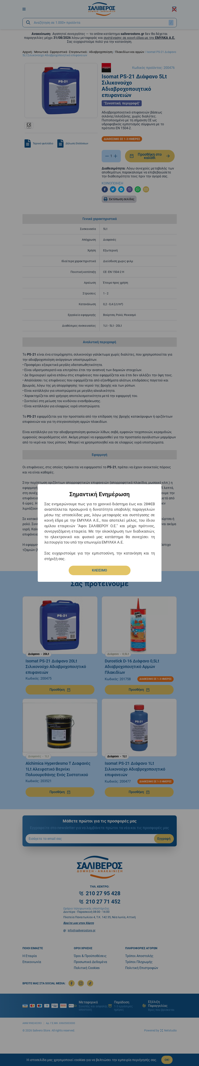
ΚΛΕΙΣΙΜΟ (99, 570)
